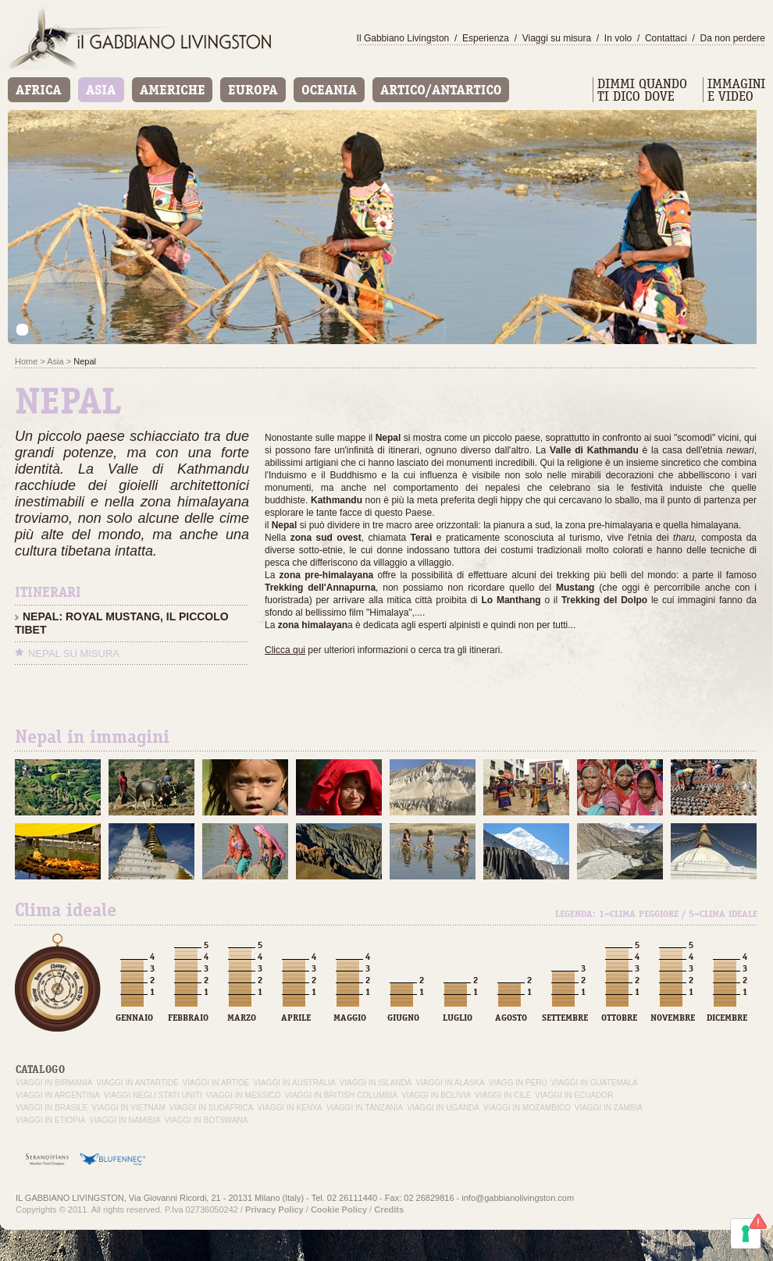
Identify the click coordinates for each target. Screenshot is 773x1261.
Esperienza (485, 38)
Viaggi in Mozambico (527, 1107)
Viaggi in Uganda (443, 1107)
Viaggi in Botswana (206, 1120)
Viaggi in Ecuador (574, 1095)
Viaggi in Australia (295, 1082)
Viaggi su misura (557, 38)
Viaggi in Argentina (58, 1095)
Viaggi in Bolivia (436, 1095)
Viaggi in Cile (503, 1095)
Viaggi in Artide (216, 1082)
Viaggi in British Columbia (341, 1095)
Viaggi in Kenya (290, 1107)
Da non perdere (732, 38)
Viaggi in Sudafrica (211, 1107)
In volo (618, 38)
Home (26, 361)
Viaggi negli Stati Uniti (153, 1095)
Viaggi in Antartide (137, 1082)
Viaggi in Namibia (124, 1120)
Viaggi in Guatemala (594, 1082)
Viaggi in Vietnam (128, 1107)
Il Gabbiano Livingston (403, 38)
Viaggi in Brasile (51, 1107)
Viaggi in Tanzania (365, 1107)
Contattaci (666, 38)
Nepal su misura (73, 653)
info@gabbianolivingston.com (517, 1197)
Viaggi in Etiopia (50, 1120)
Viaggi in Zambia (609, 1107)
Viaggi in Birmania (54, 1082)
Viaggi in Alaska (449, 1082)
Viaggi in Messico (243, 1095)
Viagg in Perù (518, 1082)
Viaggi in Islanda (376, 1082)
